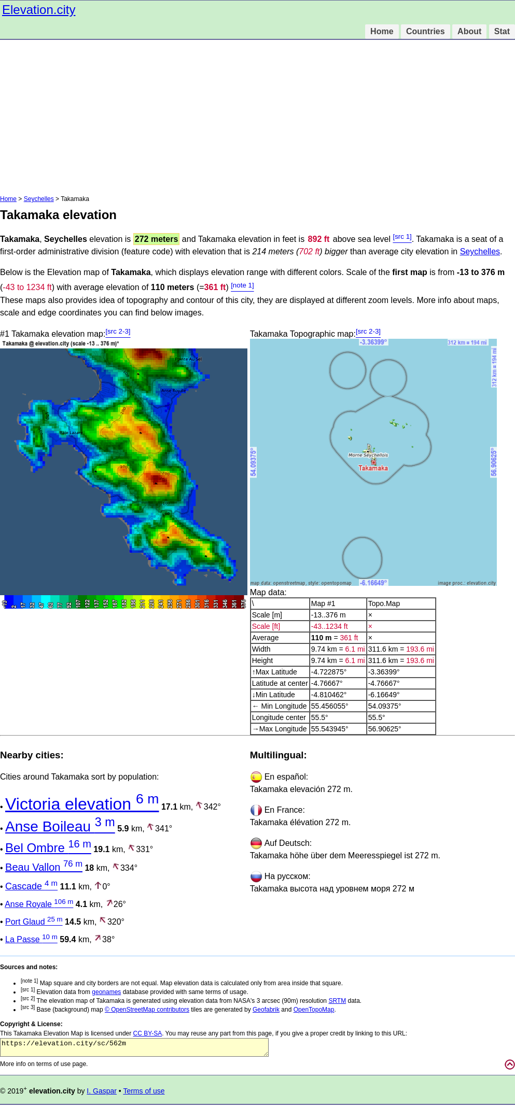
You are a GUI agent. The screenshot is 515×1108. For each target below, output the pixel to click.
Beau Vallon (43, 867)
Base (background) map (63, 1009)
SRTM (337, 1000)
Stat (502, 31)
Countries (425, 31)
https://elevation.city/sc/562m (134, 1049)
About (469, 31)
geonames (106, 992)
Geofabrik (266, 1009)
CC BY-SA (147, 1033)
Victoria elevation (82, 804)
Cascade (31, 886)
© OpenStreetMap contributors (147, 1009)
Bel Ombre (48, 848)
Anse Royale (39, 904)
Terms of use (143, 1094)
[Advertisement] (257, 117)
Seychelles (39, 199)
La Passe (31, 939)
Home (381, 31)
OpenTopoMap (314, 1009)
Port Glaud (34, 921)
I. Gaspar (102, 1094)
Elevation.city (38, 10)
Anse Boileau (60, 826)
